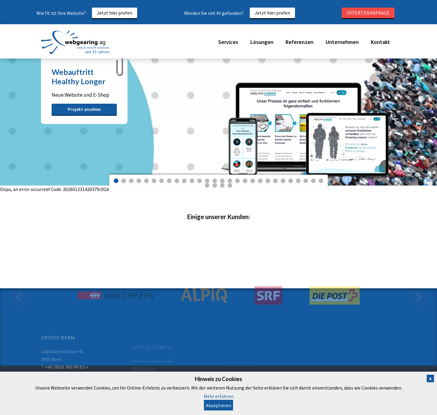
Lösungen (261, 41)
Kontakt (380, 41)
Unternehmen (342, 41)
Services (228, 41)
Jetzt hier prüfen (114, 13)
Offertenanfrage (368, 13)
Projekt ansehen (84, 109)
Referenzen (299, 41)
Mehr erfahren (218, 396)
